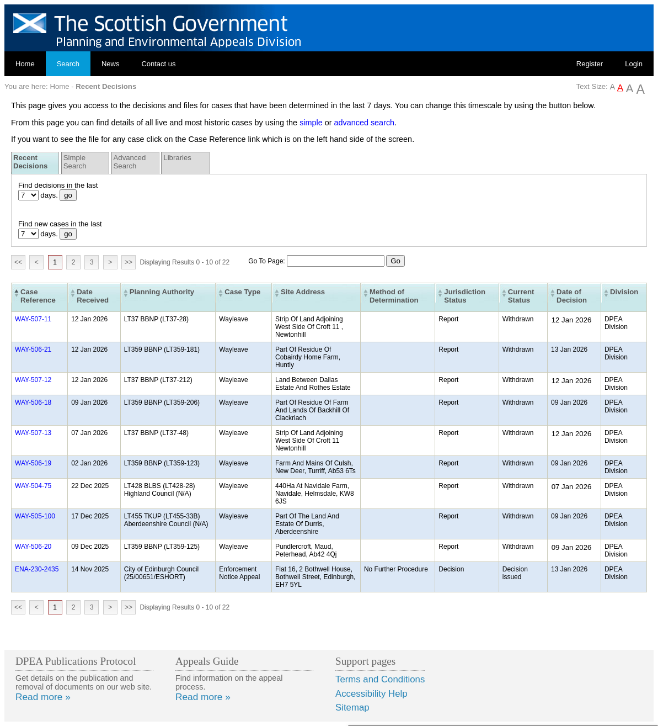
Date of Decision (572, 296)
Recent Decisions (30, 161)
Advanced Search (130, 161)
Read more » (43, 696)
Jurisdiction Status (464, 296)
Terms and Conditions (380, 679)
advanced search (364, 122)
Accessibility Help (371, 693)
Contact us (158, 64)
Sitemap (352, 707)
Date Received (93, 296)
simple (311, 122)
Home (25, 64)
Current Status (521, 296)
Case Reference (38, 296)
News (110, 64)
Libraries (177, 157)
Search (68, 64)
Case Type (242, 292)
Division (624, 292)
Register (589, 64)
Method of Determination (394, 296)
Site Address (303, 292)
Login (634, 64)
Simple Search (75, 161)
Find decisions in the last (58, 185)
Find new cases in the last (60, 224)
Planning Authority (162, 292)
